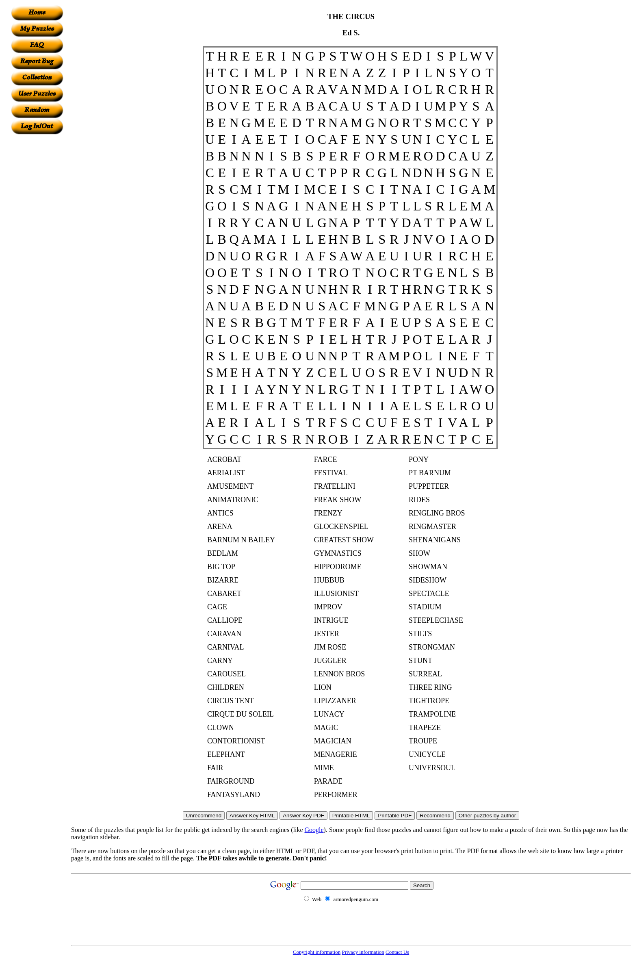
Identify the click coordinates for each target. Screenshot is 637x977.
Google (314, 829)
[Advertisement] (36, 256)
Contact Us (397, 952)
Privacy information (363, 952)
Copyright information (316, 952)
